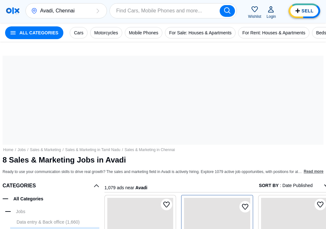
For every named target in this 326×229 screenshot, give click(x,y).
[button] (97, 10)
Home (8, 150)
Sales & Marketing (45, 150)
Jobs (21, 150)
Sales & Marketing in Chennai (149, 150)
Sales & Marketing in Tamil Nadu (92, 150)
